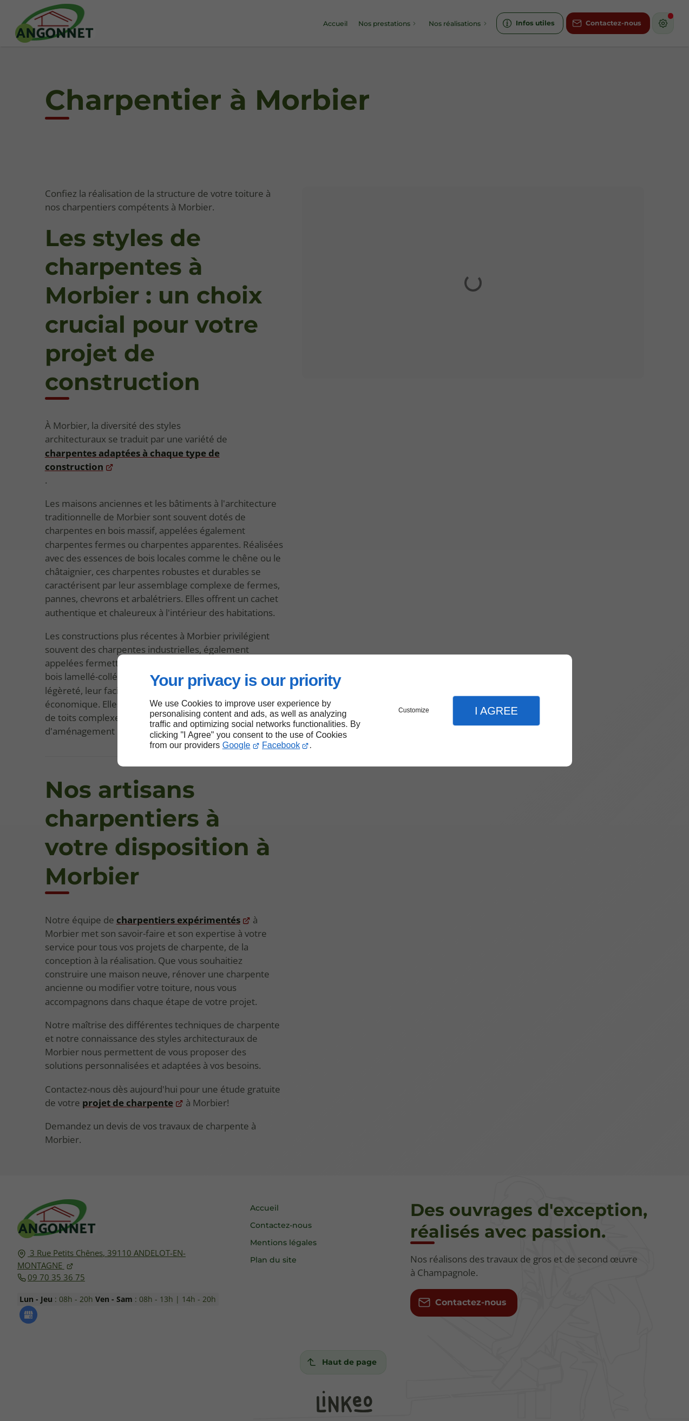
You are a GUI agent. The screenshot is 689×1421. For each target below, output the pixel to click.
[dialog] (344, 710)
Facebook (281, 745)
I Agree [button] (496, 711)
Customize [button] (413, 710)
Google (236, 745)
